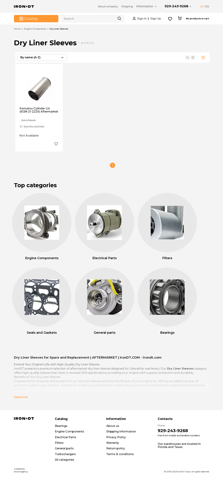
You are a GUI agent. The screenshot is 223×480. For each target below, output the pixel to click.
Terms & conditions (120, 454)
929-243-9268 (176, 6)
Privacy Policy (116, 437)
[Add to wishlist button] (56, 144)
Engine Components (35, 29)
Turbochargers (65, 454)
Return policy (115, 448)
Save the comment (34, 126)
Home (17, 29)
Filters (59, 442)
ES (207, 6)
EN (202, 6)
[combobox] (42, 57)
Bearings (61, 426)
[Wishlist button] (170, 19)
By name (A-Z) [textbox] (30, 57)
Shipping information (121, 431)
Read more (21, 396)
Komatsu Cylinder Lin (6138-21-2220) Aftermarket (39, 110)
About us (112, 426)
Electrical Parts (65, 437)
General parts (64, 448)
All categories (64, 459)
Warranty (112, 442)
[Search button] (119, 18)
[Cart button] (180, 18)
